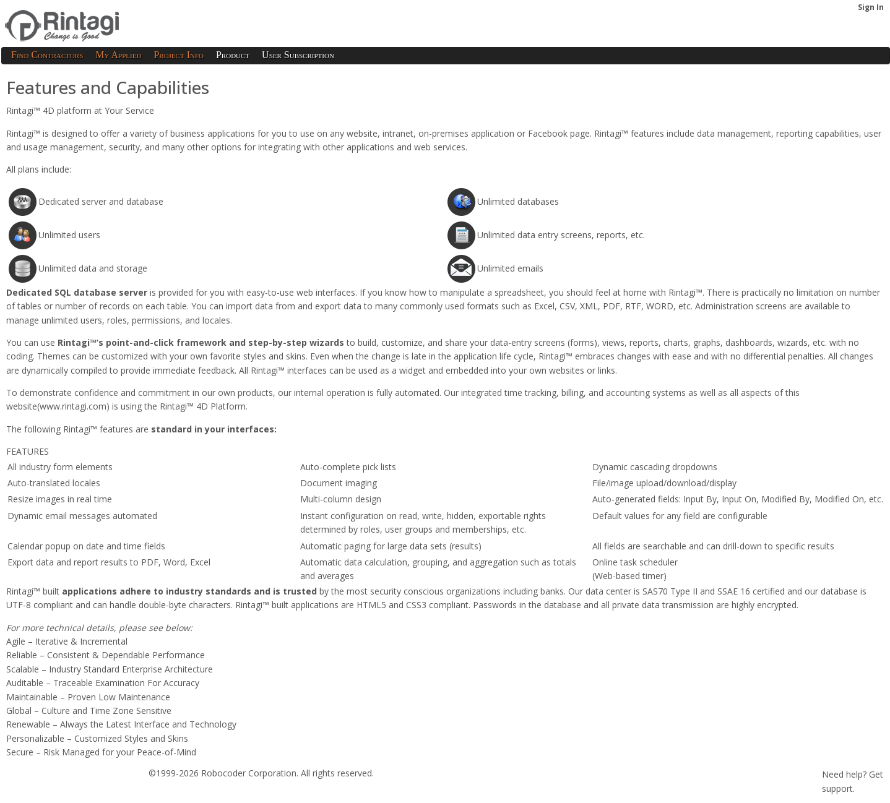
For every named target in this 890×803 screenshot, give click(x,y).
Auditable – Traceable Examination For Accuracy (102, 683)
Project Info (178, 54)
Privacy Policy (109, 793)
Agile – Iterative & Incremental (66, 641)
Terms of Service (40, 793)
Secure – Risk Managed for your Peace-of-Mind (101, 752)
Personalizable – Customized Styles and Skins (97, 738)
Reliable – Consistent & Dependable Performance (105, 655)
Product (232, 54)
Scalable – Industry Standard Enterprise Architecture (109, 669)
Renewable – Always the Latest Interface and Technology (121, 724)
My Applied (118, 54)
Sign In (871, 7)
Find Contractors (47, 54)
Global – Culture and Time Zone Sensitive (88, 710)
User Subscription (298, 54)
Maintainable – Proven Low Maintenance (88, 697)
